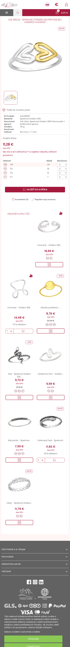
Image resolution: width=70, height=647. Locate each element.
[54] (35, 173)
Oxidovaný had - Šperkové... (50, 440)
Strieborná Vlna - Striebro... (50, 374)
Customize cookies (30, 631)
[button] (61, 13)
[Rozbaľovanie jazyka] (47, 4)
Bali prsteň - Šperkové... (19, 440)
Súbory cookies (12, 631)
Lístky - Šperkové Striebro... (19, 503)
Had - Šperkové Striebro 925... (19, 375)
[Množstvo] (62, 165)
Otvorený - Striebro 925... (49, 245)
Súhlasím (33, 638)
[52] (35, 169)
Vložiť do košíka (35, 189)
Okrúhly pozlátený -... (50, 307)
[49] (35, 165)
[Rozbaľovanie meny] (56, 4)
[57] (35, 177)
